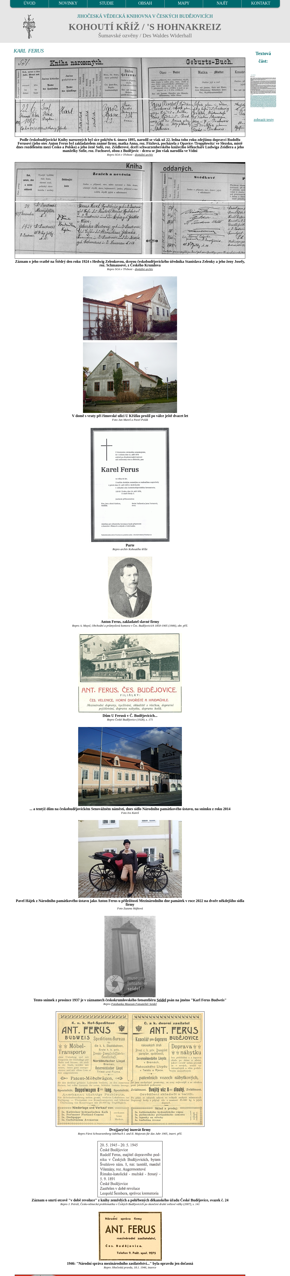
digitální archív (144, 154)
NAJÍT (222, 3)
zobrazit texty (264, 120)
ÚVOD (29, 3)
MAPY (183, 3)
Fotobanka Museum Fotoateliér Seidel (134, 1004)
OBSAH (145, 3)
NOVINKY (68, 3)
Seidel (161, 1000)
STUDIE (107, 3)
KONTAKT (260, 3)
